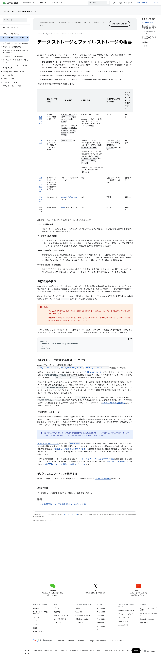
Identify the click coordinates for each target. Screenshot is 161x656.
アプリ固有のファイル (40, 119)
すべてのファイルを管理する (113, 403)
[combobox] (99, 3)
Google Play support (147, 619)
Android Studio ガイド (126, 611)
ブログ (35, 628)
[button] (14, 47)
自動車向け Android (82, 619)
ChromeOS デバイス (82, 615)
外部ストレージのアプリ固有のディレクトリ (71, 449)
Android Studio (142, 3)
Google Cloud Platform (97, 641)
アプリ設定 (40, 199)
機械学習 (57, 612)
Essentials (27, 3)
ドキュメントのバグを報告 (148, 615)
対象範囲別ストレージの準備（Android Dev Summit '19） (65, 504)
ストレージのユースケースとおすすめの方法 (96, 459)
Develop (56, 34)
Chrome (71, 641)
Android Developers (43, 34)
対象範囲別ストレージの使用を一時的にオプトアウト (64, 464)
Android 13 (101, 615)
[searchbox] (15, 20)
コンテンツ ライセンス (70, 514)
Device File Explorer (103, 479)
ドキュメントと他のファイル (40, 184)
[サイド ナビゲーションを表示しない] (27, 652)
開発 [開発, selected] (41, 3)
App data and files (27, 11)
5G (55, 626)
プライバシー (59, 623)
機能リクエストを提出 (116, 462)
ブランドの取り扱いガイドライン (66, 651)
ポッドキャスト (38, 632)
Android (36, 608)
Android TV (79, 623)
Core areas (8, 11)
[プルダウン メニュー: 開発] (46, 2)
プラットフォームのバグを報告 (148, 609)
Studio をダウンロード (126, 621)
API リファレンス (124, 618)
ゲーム (56, 608)
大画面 (77, 608)
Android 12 (101, 619)
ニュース (36, 624)
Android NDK (123, 625)
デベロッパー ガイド (125, 614)
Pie (98, 630)
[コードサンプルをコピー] (131, 339)
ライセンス (48, 651)
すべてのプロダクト (117, 641)
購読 (136, 650)
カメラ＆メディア (60, 619)
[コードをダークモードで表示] (128, 339)
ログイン (155, 3)
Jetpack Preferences (69, 197)
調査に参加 (143, 623)
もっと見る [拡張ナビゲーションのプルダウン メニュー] (56, 3)
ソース (35, 621)
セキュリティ (37, 617)
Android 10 (101, 626)
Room (63, 207)
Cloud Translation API (77, 22)
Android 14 (101, 612)
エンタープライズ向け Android (40, 613)
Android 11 (100, 623)
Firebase (81, 641)
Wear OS (78, 612)
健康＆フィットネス (61, 615)
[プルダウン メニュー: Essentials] (35, 2)
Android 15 (101, 608)
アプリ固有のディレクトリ (92, 372)
